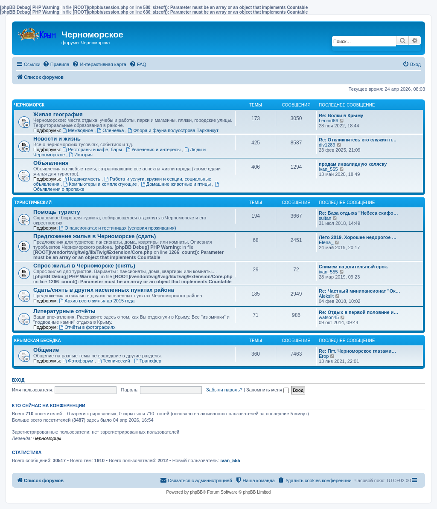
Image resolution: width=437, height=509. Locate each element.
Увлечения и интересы (154, 149)
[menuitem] (56, 64)
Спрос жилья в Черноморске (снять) (84, 265)
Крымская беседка (37, 340)
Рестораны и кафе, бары (92, 149)
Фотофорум (78, 360)
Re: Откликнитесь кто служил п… (357, 139)
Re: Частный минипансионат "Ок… (359, 290)
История (81, 154)
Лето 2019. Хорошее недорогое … (357, 237)
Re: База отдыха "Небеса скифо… (358, 213)
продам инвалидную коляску (353, 164)
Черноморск (29, 105)
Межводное (78, 130)
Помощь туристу (56, 212)
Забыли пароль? (224, 389)
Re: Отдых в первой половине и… (358, 312)
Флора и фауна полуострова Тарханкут (173, 130)
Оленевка (111, 130)
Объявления (51, 163)
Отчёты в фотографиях (87, 327)
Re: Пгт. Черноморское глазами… (357, 351)
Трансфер (147, 360)
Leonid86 (328, 120)
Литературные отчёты (64, 311)
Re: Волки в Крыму (341, 115)
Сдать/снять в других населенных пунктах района (103, 290)
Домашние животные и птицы (176, 184)
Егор (324, 356)
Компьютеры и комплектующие (100, 184)
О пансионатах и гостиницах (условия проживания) (117, 227)
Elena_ (326, 242)
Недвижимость (82, 178)
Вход (18, 379)
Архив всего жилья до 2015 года (96, 300)
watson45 (329, 317)
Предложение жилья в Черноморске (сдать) (94, 236)
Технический (114, 360)
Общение (46, 350)
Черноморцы (47, 438)
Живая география (58, 114)
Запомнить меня (267, 389)
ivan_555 (328, 169)
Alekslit (326, 296)
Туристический (33, 202)
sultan (325, 218)
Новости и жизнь (57, 138)
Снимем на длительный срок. (353, 266)
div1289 (327, 144)
